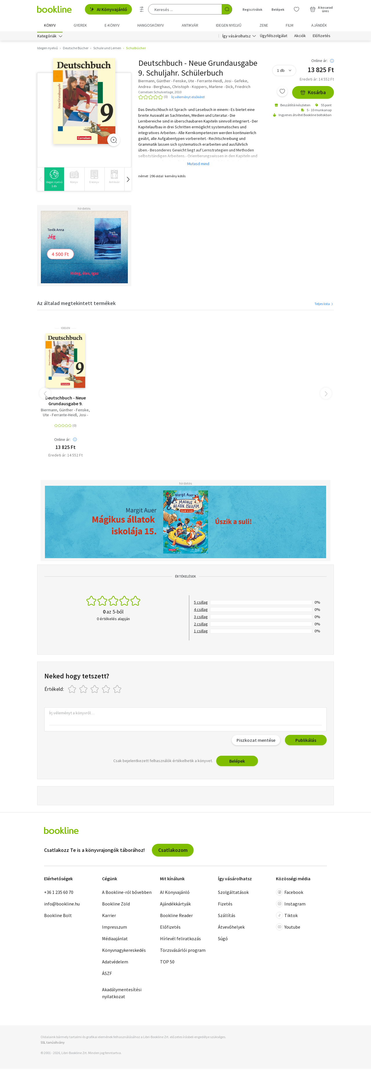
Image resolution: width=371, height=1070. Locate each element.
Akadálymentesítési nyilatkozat (121, 994)
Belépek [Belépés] (278, 9)
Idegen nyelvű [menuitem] (228, 25)
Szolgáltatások (233, 893)
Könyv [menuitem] (50, 25)
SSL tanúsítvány (53, 1044)
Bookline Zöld (116, 905)
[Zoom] (113, 141)
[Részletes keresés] (142, 9)
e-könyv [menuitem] (112, 25)
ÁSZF (107, 975)
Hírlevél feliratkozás (180, 940)
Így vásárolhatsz (236, 37)
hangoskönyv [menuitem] (150, 25)
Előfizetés (321, 37)
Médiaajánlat (115, 940)
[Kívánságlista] (296, 9)
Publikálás (305, 741)
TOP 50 (167, 963)
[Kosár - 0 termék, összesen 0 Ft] (321, 9)
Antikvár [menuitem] (190, 25)
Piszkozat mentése (256, 741)
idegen (65, 329)
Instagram (290, 905)
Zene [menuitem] (263, 25)
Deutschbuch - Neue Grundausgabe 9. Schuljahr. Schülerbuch (65, 402)
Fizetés (225, 905)
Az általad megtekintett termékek (76, 304)
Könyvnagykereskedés (124, 951)
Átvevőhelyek (231, 928)
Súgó (223, 940)
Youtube (288, 928)
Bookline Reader (176, 917)
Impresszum (114, 928)
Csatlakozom (173, 851)
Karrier (109, 917)
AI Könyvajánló (108, 9)
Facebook (289, 893)
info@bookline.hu (62, 905)
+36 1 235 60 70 (58, 893)
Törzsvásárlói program (182, 951)
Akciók (300, 37)
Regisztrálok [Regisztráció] (252, 9)
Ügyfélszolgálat (273, 37)
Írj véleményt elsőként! (188, 98)
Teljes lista (324, 305)
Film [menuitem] (289, 25)
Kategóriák (47, 37)
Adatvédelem (115, 963)
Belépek (237, 762)
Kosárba (313, 93)
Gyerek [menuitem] (80, 25)
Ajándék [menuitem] (319, 25)
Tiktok (287, 916)
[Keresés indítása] (227, 9)
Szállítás (226, 917)
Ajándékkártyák (175, 905)
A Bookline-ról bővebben (127, 893)
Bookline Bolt (58, 917)
